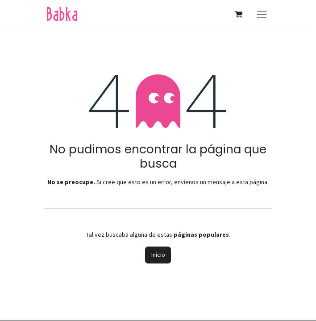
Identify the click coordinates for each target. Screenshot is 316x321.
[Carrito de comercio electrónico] (238, 14)
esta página (251, 182)
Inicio (158, 255)
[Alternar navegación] (262, 14)
